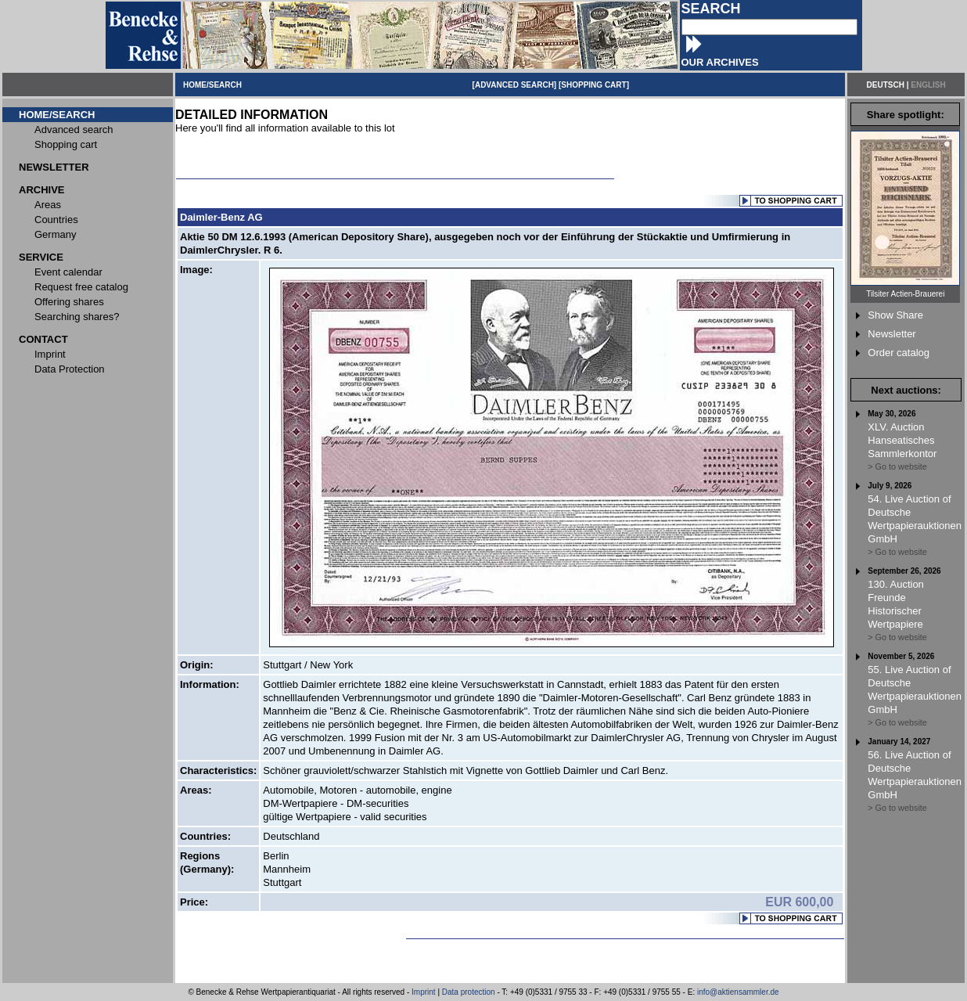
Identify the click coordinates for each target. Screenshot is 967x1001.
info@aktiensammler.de (738, 992)
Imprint (424, 992)
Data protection (468, 992)
